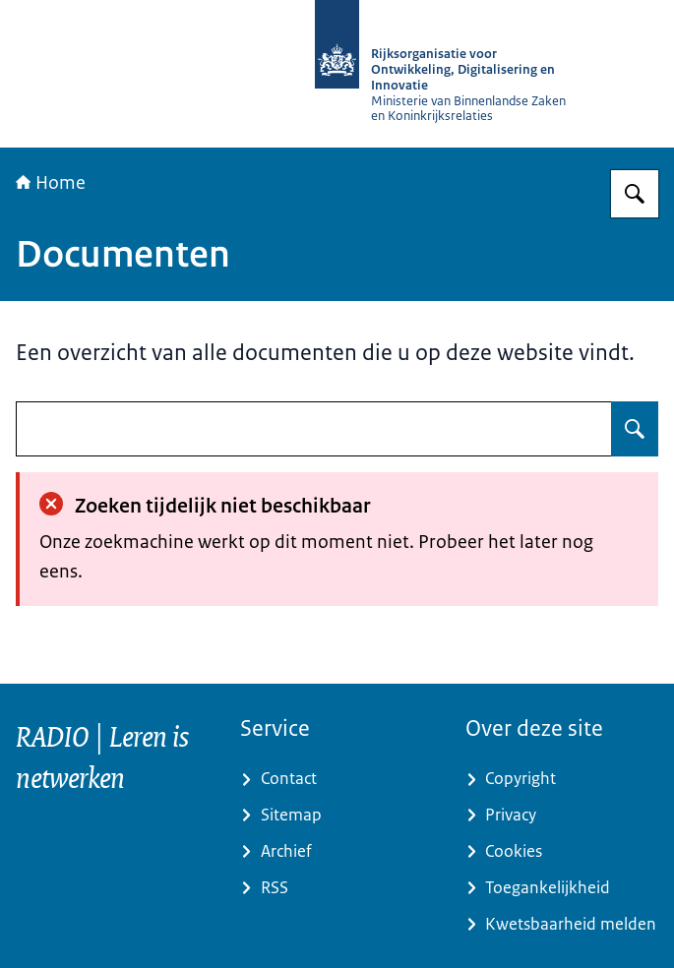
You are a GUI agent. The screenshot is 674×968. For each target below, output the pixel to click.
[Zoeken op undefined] (634, 428)
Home (51, 183)
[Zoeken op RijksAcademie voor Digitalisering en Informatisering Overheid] (634, 193)
